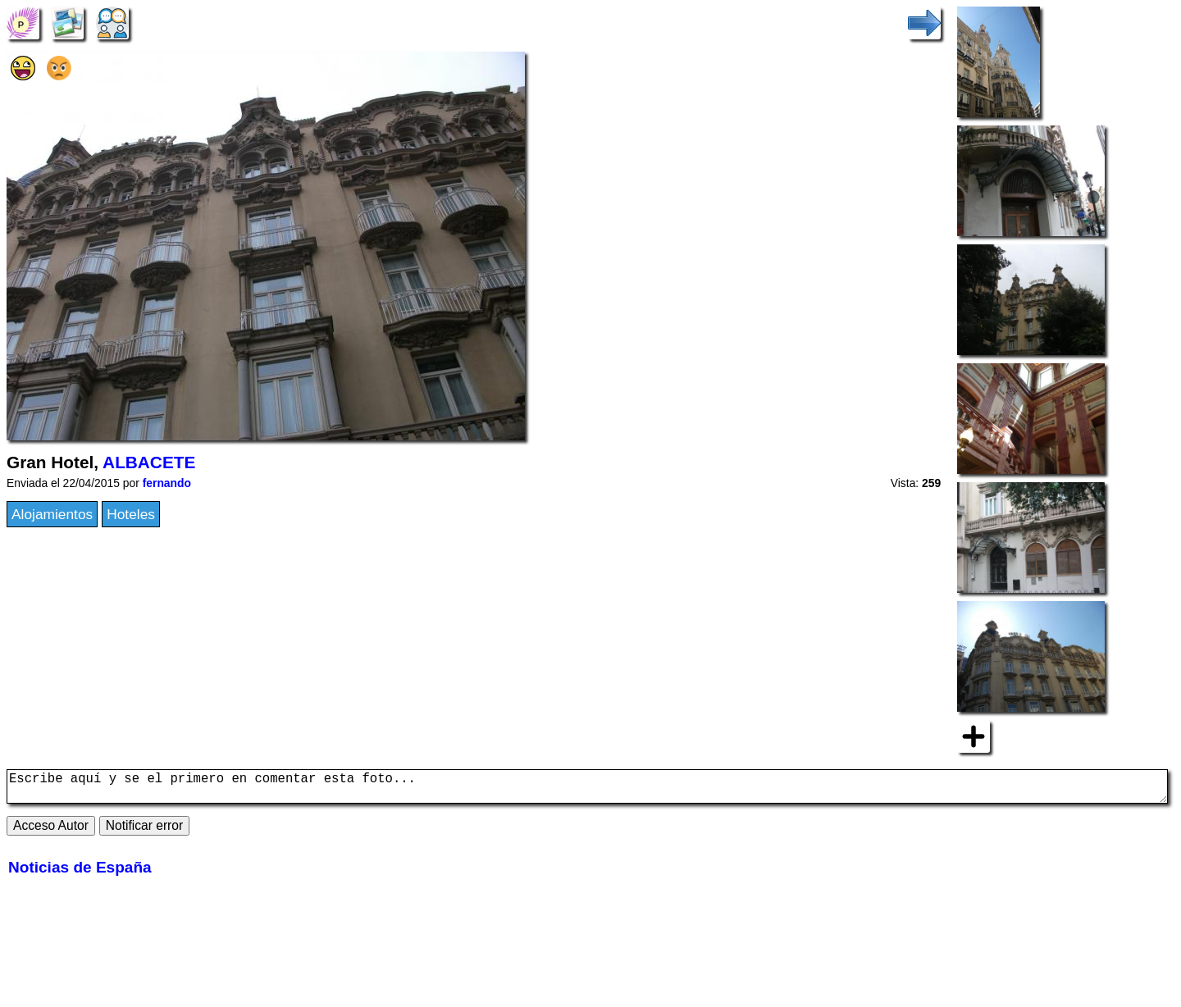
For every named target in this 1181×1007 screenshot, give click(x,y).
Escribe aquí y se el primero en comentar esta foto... (587, 789)
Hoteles (131, 514)
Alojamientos (52, 514)
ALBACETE (149, 462)
